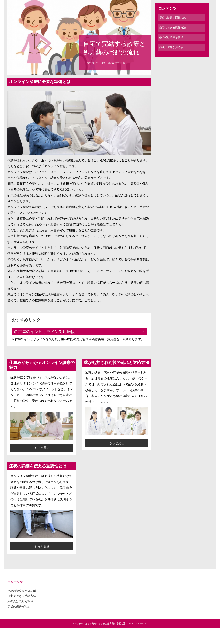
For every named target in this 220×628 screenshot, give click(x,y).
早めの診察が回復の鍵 (172, 17)
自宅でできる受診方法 (172, 27)
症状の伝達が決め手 (171, 47)
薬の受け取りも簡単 (171, 37)
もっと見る (42, 447)
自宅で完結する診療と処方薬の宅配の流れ (114, 48)
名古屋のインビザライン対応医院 (44, 332)
